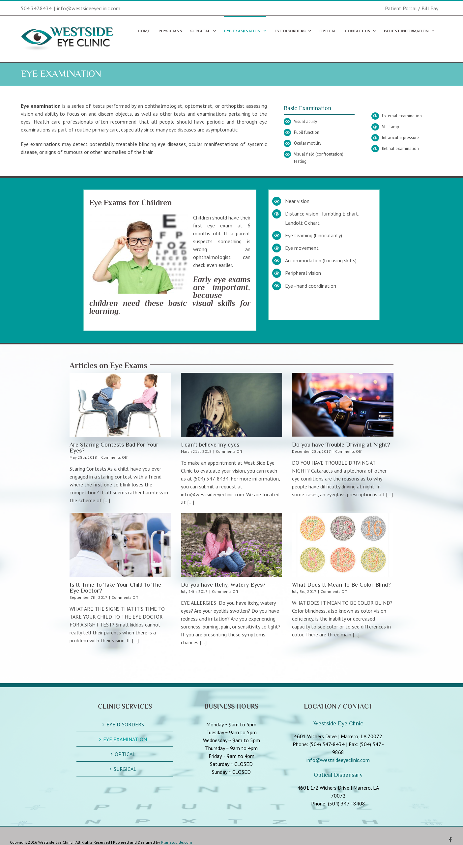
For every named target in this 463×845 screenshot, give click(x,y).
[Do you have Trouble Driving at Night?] (342, 405)
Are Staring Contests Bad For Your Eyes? (114, 447)
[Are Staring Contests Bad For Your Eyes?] (120, 405)
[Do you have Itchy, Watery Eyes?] (231, 545)
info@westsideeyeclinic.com (88, 8)
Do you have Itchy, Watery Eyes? (223, 584)
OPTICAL (125, 754)
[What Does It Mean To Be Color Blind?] (342, 545)
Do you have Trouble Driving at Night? (341, 444)
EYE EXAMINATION (125, 739)
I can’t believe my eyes (210, 444)
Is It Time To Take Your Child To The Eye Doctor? (115, 587)
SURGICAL (125, 769)
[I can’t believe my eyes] (231, 405)
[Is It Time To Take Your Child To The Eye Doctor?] (120, 545)
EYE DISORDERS (125, 724)
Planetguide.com (176, 842)
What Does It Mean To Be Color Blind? (341, 584)
